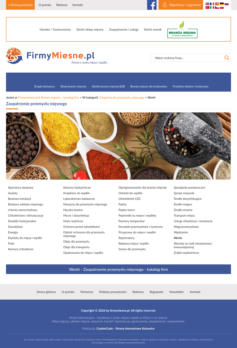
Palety (123, 204)
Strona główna (46, 292)
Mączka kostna (73, 210)
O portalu (45, 5)
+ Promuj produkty (20, 5)
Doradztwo (15, 226)
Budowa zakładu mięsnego (25, 204)
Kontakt (77, 5)
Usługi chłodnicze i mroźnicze (193, 221)
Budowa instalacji (19, 198)
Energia (13, 232)
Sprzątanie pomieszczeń (189, 187)
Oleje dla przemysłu (76, 241)
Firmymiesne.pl (28, 97)
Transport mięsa (184, 215)
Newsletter (176, 292)
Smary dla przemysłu (132, 249)
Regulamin (156, 292)
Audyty (13, 193)
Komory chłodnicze (20, 249)
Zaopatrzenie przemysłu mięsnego (121, 97)
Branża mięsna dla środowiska (148, 86)
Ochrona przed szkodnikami (81, 226)
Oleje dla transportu (76, 247)
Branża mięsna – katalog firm (60, 97)
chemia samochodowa (22, 210)
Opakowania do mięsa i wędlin (83, 252)
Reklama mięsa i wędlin (134, 243)
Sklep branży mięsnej (73, 86)
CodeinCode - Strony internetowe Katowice (125, 328)
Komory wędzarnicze (77, 187)
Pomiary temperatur (132, 221)
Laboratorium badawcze (79, 198)
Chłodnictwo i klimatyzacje (25, 215)
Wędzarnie (181, 232)
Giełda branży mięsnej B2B (108, 86)
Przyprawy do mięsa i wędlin (137, 232)
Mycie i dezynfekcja (76, 215)
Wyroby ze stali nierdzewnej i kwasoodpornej (193, 245)
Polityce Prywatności (202, 339)
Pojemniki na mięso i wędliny (138, 215)
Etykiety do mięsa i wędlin (25, 238)
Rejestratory (127, 238)
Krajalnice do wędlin (76, 193)
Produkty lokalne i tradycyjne (191, 86)
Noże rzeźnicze (73, 221)
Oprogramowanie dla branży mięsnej (143, 187)
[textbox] (187, 58)
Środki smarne (183, 210)
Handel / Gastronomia (55, 29)
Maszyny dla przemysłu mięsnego (85, 204)
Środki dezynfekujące (188, 198)
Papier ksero (127, 210)
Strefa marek (153, 29)
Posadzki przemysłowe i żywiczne (141, 226)
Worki (178, 238)
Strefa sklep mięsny (89, 29)
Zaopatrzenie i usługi (123, 29)
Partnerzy (86, 292)
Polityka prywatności (112, 292)
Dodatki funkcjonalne (22, 221)
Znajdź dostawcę (44, 86)
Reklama (61, 5)
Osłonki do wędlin (130, 193)
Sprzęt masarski (184, 193)
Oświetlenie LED (130, 198)
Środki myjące (183, 204)
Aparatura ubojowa (20, 187)
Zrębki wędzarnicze (186, 252)
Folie (11, 243)
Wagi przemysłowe (186, 226)
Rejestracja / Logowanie (185, 5)
